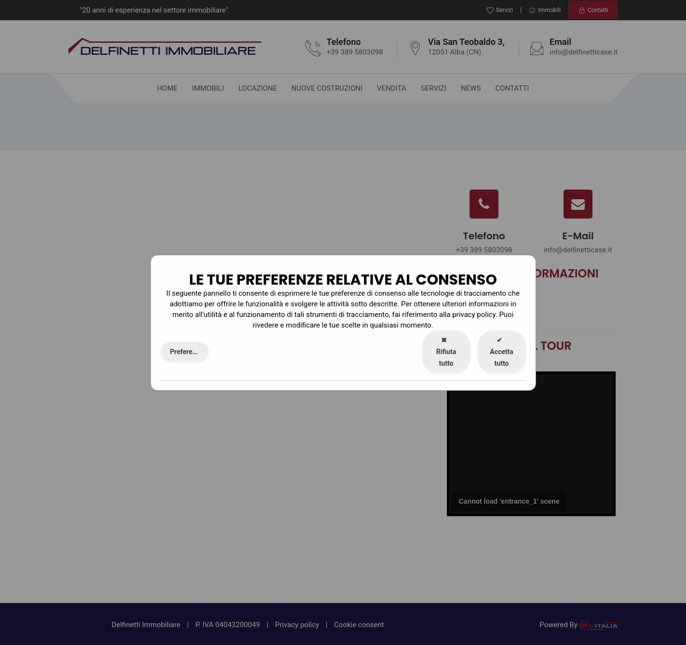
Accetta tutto (501, 351)
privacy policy (474, 314)
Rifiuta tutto (446, 351)
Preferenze (186, 352)
